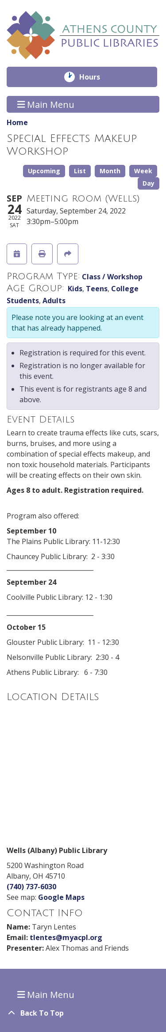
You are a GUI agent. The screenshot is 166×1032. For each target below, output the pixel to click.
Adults (54, 300)
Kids (75, 288)
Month (110, 171)
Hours (95, 77)
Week (143, 171)
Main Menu (46, 104)
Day (148, 183)
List (80, 171)
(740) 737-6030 (31, 886)
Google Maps (61, 897)
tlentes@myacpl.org (66, 937)
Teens (97, 288)
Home (17, 122)
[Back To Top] (83, 1013)
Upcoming (44, 171)
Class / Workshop (112, 277)
